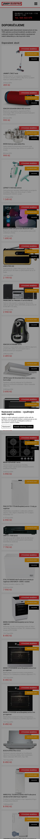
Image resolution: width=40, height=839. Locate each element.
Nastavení (6, 426)
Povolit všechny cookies (23, 426)
